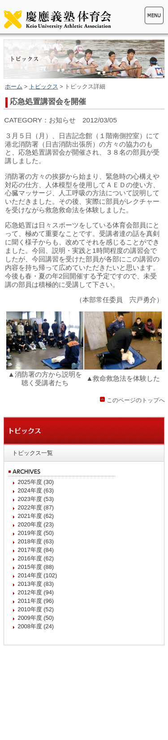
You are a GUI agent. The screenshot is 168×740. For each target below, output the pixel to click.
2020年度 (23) (35, 524)
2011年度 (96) (35, 600)
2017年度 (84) (35, 550)
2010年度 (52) (35, 609)
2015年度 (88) (35, 566)
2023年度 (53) (35, 499)
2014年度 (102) (37, 575)
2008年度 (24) (35, 626)
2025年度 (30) (35, 482)
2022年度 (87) (35, 507)
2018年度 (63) (35, 541)
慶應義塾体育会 (57, 19)
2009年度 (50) (35, 617)
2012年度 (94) (35, 592)
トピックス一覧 (32, 453)
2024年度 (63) (35, 490)
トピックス (43, 86)
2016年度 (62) (35, 558)
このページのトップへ (136, 400)
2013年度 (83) (35, 583)
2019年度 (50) (35, 533)
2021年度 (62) (35, 516)
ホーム (13, 86)
